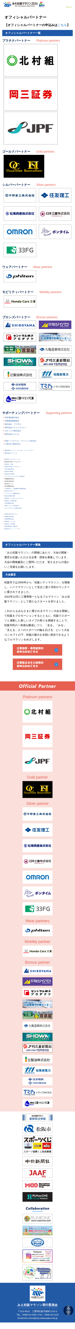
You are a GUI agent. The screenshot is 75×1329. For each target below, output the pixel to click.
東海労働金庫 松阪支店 (11, 526)
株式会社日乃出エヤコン (11, 514)
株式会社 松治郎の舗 (10, 500)
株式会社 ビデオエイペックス (12, 459)
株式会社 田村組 (9, 471)
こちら (62, 25)
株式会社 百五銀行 (10, 524)
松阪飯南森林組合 (12, 421)
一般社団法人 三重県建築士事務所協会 (15, 488)
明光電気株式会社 (12, 418)
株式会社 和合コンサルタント (12, 466)
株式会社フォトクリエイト (15, 428)
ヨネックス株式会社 (13, 431)
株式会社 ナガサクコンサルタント (14, 498)
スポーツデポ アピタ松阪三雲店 (13, 508)
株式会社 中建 (9, 464)
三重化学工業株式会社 (13, 444)
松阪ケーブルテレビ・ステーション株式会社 (20, 441)
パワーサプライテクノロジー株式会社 (15, 476)
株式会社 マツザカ (13, 424)
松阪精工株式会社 (9, 516)
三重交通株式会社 (9, 503)
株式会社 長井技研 (9, 474)
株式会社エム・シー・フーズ (12, 528)
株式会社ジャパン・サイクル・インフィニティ (19, 450)
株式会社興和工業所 (10, 496)
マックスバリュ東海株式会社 (12, 493)
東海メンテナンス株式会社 (12, 505)
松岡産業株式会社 (9, 519)
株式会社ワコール (12, 434)
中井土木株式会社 (9, 469)
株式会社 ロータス (10, 521)
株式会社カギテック (10, 491)
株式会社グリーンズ (11, 453)
